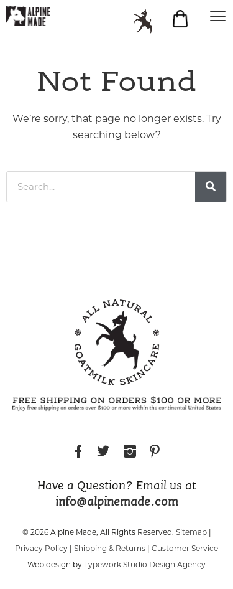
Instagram (130, 453)
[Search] (210, 187)
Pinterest (154, 453)
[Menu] (217, 15)
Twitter (103, 453)
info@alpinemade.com (116, 502)
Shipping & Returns (109, 548)
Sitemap (191, 532)
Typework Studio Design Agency (145, 564)
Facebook (78, 453)
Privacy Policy (41, 548)
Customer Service (185, 548)
